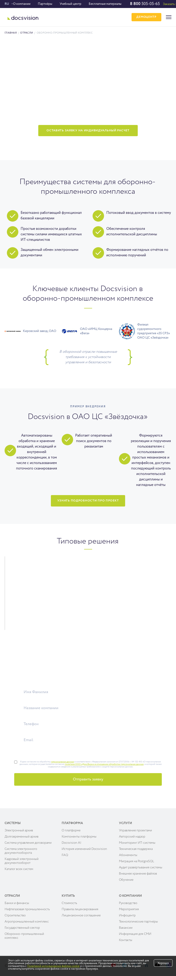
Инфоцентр (127, 915)
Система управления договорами (28, 842)
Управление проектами (135, 830)
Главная (11, 33)
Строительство (15, 915)
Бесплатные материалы (105, 3)
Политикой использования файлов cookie (53, 966)
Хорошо (163, 963)
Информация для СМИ (135, 934)
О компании (21, 3)
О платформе (71, 830)
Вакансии (125, 927)
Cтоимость (69, 903)
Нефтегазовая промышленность (27, 909)
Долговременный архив (21, 836)
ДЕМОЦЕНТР (146, 17)
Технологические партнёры (138, 921)
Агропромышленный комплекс (27, 921)
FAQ (65, 855)
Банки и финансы (17, 903)
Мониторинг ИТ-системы (137, 842)
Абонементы (128, 855)
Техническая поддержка (136, 849)
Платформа (72, 823)
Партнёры (45, 3)
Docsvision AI (71, 842)
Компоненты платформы (79, 836)
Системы (13, 823)
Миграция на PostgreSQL (136, 861)
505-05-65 (145, 4)
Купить (68, 895)
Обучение (126, 879)
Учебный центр (70, 3)
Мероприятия (129, 909)
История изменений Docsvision (84, 849)
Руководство (128, 903)
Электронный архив (19, 830)
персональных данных (62, 762)
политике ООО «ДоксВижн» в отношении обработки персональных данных (104, 764)
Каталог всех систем (19, 869)
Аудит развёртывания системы (140, 867)
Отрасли (26, 33)
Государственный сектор (22, 927)
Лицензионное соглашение (81, 915)
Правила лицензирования (80, 909)
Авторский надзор (132, 836)
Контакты (125, 940)
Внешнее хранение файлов (138, 873)
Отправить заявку (88, 779)
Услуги (125, 823)
